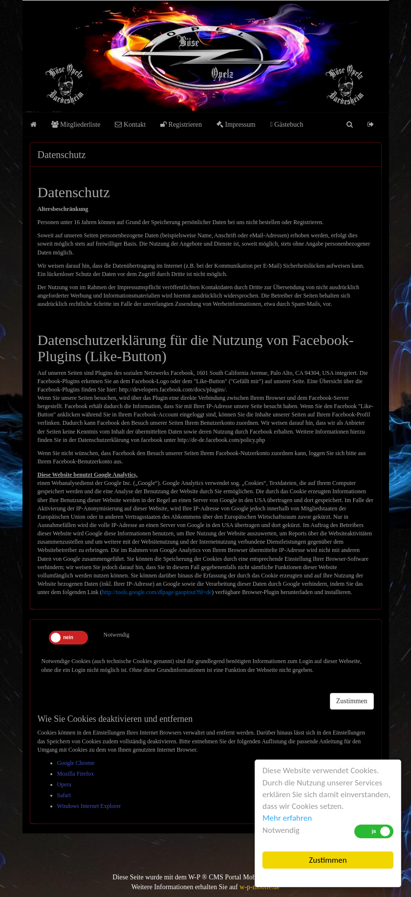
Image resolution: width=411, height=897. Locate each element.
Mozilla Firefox (75, 773)
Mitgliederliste (76, 124)
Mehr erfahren (287, 818)
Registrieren (181, 124)
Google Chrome (76, 762)
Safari (64, 795)
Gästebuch (286, 124)
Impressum (236, 124)
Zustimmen (327, 860)
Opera (64, 784)
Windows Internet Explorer (89, 806)
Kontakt (130, 124)
